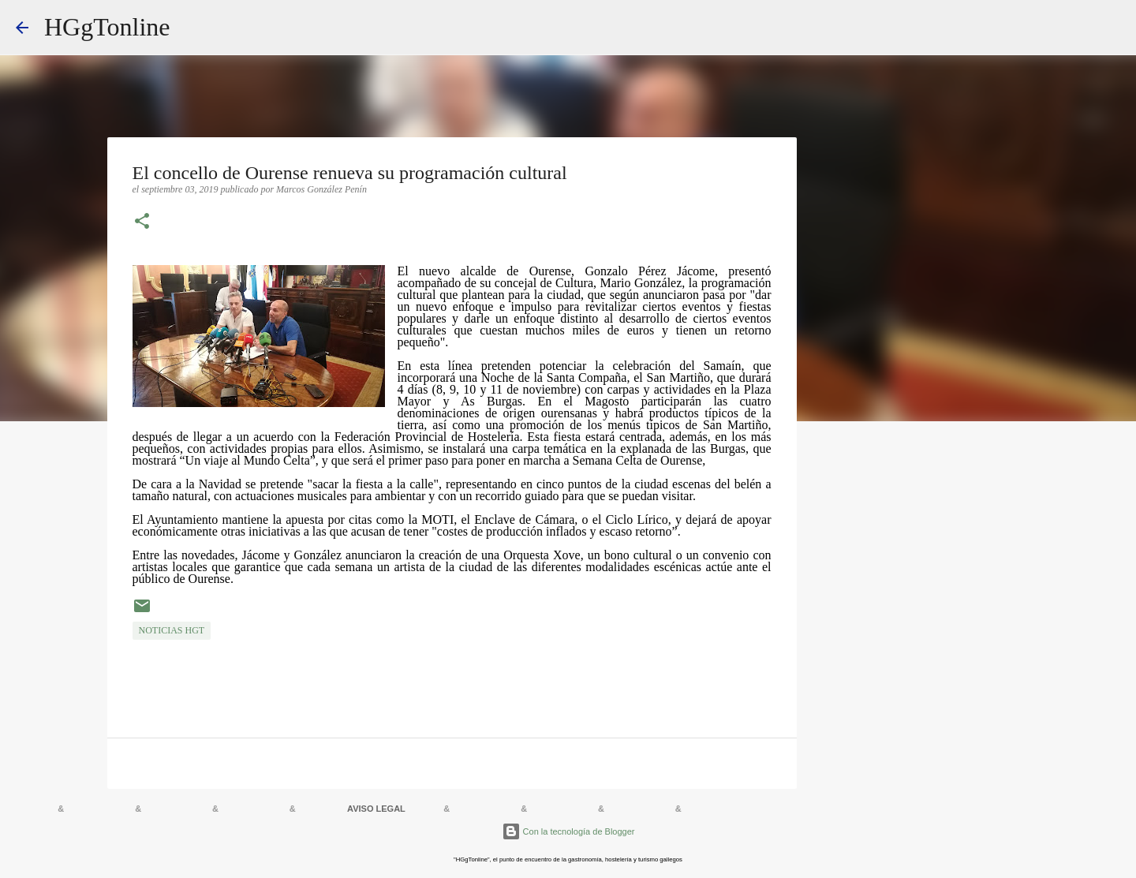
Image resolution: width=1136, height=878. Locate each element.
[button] (142, 222)
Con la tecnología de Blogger (568, 831)
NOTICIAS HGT (172, 630)
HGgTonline (107, 27)
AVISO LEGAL (376, 808)
